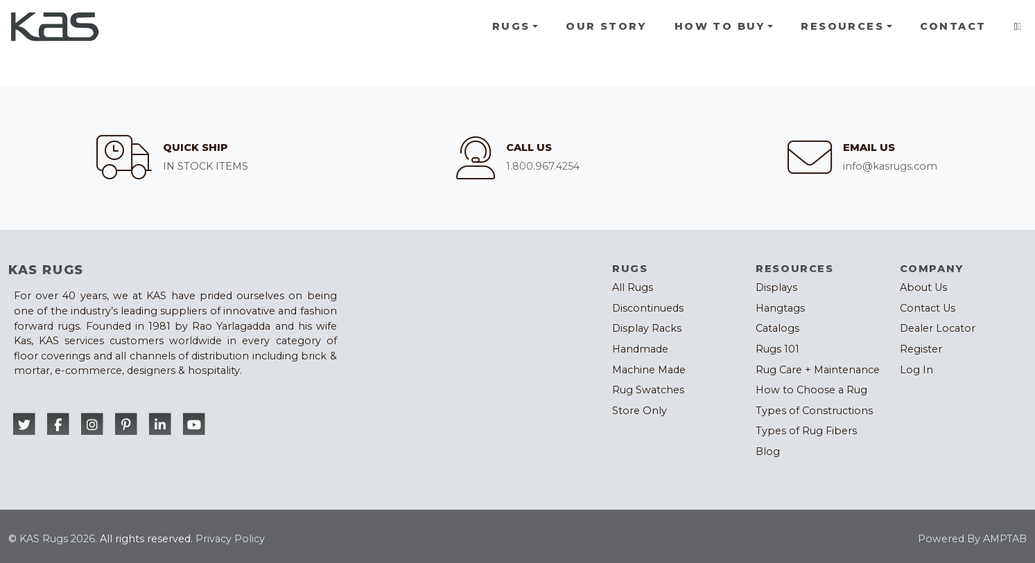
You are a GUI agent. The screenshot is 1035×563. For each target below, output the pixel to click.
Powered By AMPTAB (972, 539)
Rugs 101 (777, 349)
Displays (776, 287)
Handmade (640, 349)
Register (921, 349)
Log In (916, 370)
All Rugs (632, 287)
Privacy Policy (230, 539)
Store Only (639, 410)
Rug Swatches (648, 390)
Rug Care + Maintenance (818, 370)
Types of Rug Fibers (806, 431)
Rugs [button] (511, 26)
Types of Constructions (814, 410)
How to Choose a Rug (811, 390)
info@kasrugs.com (890, 166)
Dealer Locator (937, 328)
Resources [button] (842, 26)
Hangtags (780, 308)
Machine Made (649, 370)
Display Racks (646, 328)
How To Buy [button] (720, 26)
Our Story (606, 26)
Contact (953, 26)
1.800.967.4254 (543, 166)
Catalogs (777, 328)
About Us (923, 287)
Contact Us (927, 308)
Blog (768, 451)
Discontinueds (648, 308)
